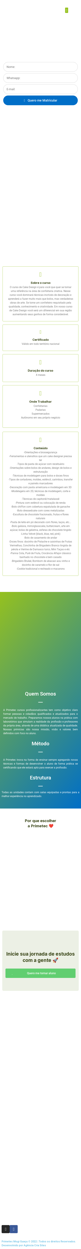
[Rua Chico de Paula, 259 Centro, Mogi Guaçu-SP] (40, 1175)
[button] (66, 10)
